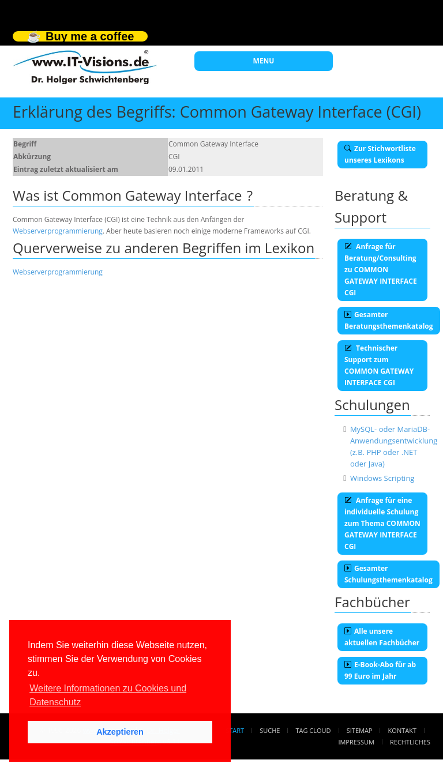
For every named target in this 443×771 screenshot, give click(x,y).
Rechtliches (410, 742)
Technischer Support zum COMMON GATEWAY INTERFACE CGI (379, 365)
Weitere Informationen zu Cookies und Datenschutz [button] (107, 695)
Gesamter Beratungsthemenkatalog (388, 320)
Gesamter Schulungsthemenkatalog (388, 574)
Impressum (356, 742)
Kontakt (402, 730)
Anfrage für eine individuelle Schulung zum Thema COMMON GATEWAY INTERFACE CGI (382, 523)
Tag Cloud (313, 730)
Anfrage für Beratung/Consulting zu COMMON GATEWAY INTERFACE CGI (380, 270)
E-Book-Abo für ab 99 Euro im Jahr (380, 670)
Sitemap (360, 730)
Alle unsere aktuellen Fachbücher (381, 637)
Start (235, 730)
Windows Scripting (382, 478)
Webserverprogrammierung (58, 231)
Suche (270, 730)
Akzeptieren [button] (120, 731)
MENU (264, 61)
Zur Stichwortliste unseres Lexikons (380, 154)
